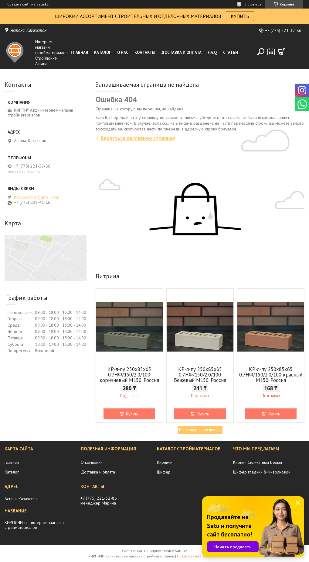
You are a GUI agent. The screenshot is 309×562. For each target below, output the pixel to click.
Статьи (230, 52)
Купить (132, 414)
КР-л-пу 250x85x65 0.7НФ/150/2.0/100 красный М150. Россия (270, 374)
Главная (79, 52)
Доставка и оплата (181, 52)
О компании (92, 462)
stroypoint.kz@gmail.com (36, 197)
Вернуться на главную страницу (138, 138)
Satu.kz (181, 550)
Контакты (144, 52)
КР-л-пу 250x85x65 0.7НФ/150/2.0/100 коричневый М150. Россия (129, 374)
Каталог (102, 52)
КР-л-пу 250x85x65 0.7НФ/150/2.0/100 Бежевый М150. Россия (200, 374)
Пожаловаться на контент (199, 556)
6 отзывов (253, 4)
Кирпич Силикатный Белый (257, 462)
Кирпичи (164, 462)
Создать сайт (18, 4)
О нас (122, 52)
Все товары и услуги (198, 429)
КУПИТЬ (240, 16)
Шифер (164, 472)
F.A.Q (212, 52)
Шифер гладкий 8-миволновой (261, 472)
